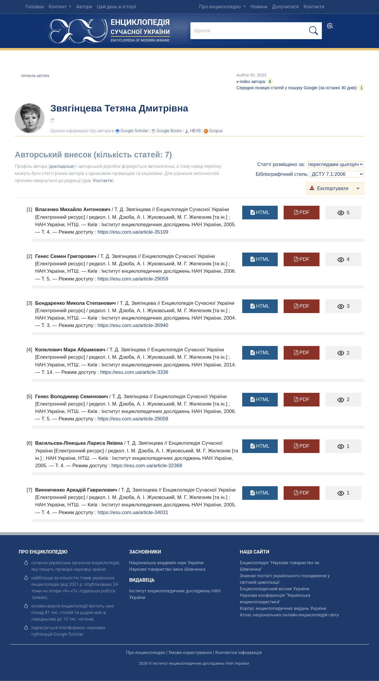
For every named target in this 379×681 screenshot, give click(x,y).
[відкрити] (68, 634)
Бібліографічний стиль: (282, 174)
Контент (58, 6)
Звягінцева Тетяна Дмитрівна (119, 108)
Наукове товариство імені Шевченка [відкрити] (167, 569)
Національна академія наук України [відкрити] (166, 562)
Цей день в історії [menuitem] (116, 6)
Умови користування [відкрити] (190, 652)
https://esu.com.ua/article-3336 (134, 372)
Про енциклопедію (220, 6)
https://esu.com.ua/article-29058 (133, 419)
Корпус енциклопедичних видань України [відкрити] (283, 608)
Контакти (103, 180)
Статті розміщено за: (281, 164)
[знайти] (256, 31)
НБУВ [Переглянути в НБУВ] (195, 130)
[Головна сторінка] (78, 29)
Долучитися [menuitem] (285, 6)
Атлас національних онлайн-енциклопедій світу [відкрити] (289, 615)
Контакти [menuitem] (313, 6)
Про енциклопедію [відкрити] (145, 652)
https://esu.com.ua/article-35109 (133, 232)
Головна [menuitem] (34, 6)
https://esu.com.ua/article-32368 (146, 465)
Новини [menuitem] (258, 6)
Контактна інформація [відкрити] (238, 652)
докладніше (62, 166)
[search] (329, 27)
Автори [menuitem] (84, 6)
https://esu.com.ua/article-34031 (133, 512)
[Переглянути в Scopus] (216, 130)
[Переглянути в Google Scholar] (134, 130)
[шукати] (313, 31)
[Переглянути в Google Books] (169, 130)
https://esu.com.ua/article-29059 (133, 279)
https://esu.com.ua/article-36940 (133, 325)
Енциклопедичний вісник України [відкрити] (274, 588)
